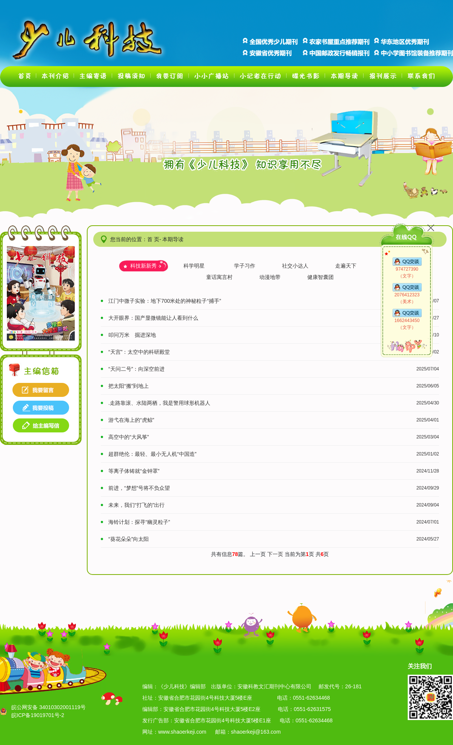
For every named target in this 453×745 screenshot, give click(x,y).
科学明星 (194, 266)
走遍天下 (345, 266)
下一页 (276, 554)
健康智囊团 (320, 277)
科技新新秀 (143, 266)
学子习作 (244, 266)
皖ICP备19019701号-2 (37, 715)
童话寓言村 (219, 277)
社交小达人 (295, 266)
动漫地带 (269, 277)
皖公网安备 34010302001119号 (48, 707)
